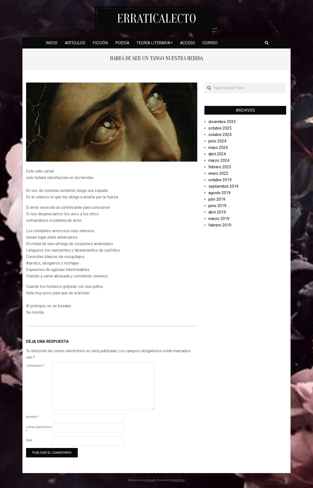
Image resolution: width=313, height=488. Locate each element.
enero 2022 (218, 173)
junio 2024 (217, 141)
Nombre (32, 417)
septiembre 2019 (223, 186)
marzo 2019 (218, 218)
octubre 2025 (220, 128)
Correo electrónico (39, 429)
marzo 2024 (218, 160)
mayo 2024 (218, 147)
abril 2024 (217, 154)
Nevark (151, 480)
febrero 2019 (219, 225)
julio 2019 (216, 199)
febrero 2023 (219, 167)
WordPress (178, 480)
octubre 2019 (220, 179)
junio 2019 (217, 205)
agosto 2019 (219, 192)
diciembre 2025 (222, 121)
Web (29, 440)
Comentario (35, 365)
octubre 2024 (220, 134)
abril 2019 (217, 212)
